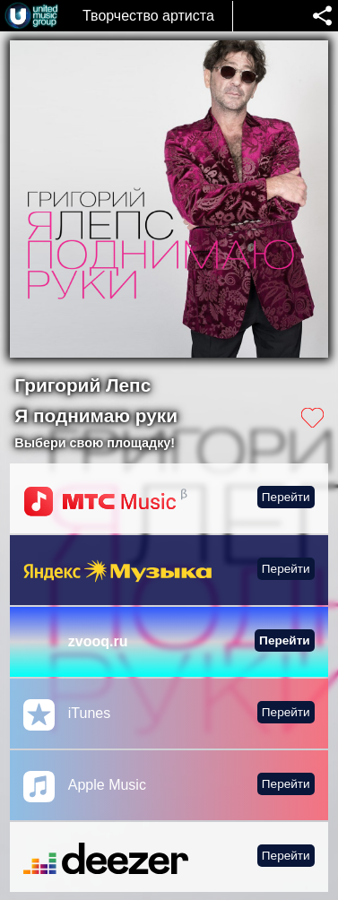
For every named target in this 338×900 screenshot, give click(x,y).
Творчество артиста (148, 15)
